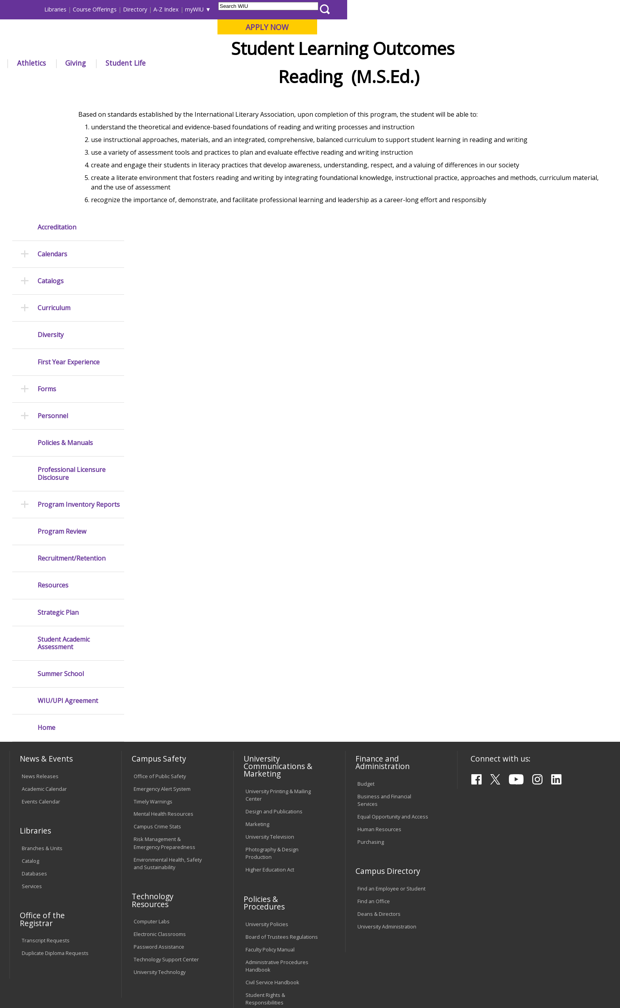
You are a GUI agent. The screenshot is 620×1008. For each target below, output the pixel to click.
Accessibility (41, 943)
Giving (348, 63)
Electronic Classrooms (160, 813)
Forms (47, 268)
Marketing (257, 703)
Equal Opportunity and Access (392, 695)
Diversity (51, 214)
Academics (120, 63)
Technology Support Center (166, 838)
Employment (87, 943)
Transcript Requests (46, 819)
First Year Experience (69, 240)
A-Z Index (439, 9)
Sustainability (136, 943)
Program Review (62, 410)
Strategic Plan (58, 491)
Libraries (328, 9)
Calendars (52, 133)
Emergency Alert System (162, 667)
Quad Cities (193, 47)
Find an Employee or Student (391, 767)
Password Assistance (159, 825)
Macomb (155, 47)
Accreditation (57, 106)
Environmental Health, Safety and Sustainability (168, 742)
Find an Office (373, 780)
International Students (122, 9)
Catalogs (51, 160)
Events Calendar (41, 680)
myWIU (467, 9)
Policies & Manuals (65, 322)
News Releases (40, 654)
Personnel (53, 295)
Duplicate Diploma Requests (55, 832)
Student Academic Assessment (64, 521)
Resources (53, 464)
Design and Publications (274, 690)
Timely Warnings (153, 680)
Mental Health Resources (163, 692)
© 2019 (32, 979)
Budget (365, 662)
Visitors (77, 9)
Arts (263, 63)
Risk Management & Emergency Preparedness (164, 721)
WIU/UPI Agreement (68, 580)
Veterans (179, 943)
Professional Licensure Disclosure (72, 352)
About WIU (65, 63)
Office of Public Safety (160, 654)
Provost (182, 81)
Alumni (225, 63)
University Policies (267, 802)
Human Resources (379, 708)
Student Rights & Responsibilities (265, 877)
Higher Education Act (270, 748)
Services (32, 765)
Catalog (30, 739)
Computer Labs (152, 800)
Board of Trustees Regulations (282, 815)
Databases (34, 752)
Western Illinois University (128, 34)
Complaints (259, 894)
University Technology (159, 851)
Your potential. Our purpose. (91, 47)
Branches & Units (42, 727)
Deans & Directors (379, 792)
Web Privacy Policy (178, 979)
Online (228, 47)
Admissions (175, 63)
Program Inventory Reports (79, 383)
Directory (408, 9)
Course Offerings (367, 9)
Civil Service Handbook (272, 861)
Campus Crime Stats (157, 705)
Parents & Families (36, 9)
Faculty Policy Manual (270, 828)
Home (46, 606)
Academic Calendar (44, 667)
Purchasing (370, 720)
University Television (270, 715)
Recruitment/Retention (72, 437)
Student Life (398, 63)
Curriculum (54, 187)
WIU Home (151, 81)
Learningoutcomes (225, 81)
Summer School (61, 553)
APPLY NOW (539, 27)
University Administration (386, 805)
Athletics (303, 63)
